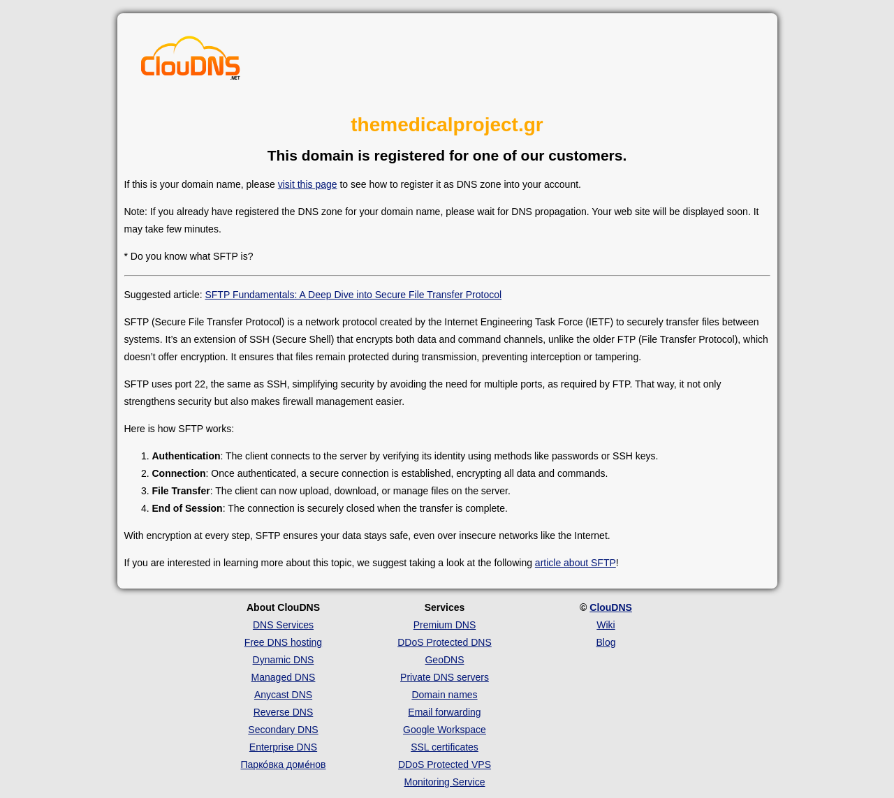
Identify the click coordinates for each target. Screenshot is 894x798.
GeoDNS (444, 659)
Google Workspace (444, 729)
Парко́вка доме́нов (283, 764)
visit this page (307, 184)
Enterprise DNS (283, 747)
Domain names (444, 694)
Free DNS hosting (283, 642)
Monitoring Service (444, 782)
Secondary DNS (283, 729)
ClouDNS (610, 607)
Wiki (605, 624)
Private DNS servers (444, 677)
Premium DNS (444, 624)
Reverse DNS (284, 712)
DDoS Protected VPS (444, 764)
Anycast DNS (283, 694)
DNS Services (283, 624)
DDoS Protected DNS (444, 642)
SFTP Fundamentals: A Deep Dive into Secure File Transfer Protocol (353, 294)
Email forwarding (444, 712)
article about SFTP (575, 562)
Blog (605, 642)
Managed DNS (283, 677)
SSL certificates (444, 747)
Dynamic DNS (283, 659)
